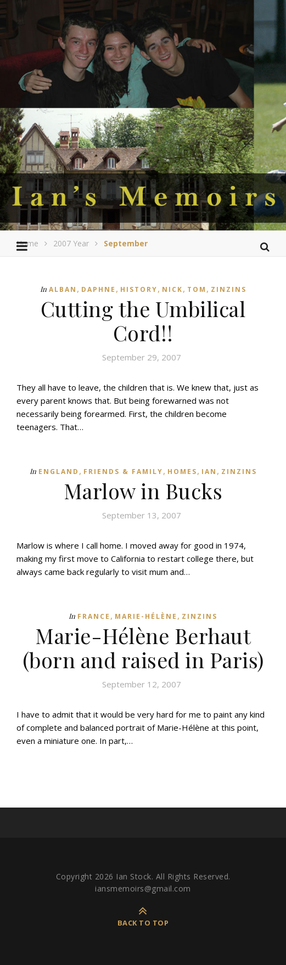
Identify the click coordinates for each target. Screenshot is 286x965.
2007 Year (71, 243)
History (139, 289)
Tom (196, 289)
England (58, 471)
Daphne (98, 289)
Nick (172, 289)
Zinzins (228, 289)
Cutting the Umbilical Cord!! (143, 321)
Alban (63, 289)
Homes (182, 471)
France (93, 616)
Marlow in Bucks (143, 491)
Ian (209, 471)
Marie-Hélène (146, 616)
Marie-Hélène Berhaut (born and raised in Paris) (143, 648)
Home (27, 243)
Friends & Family (123, 471)
